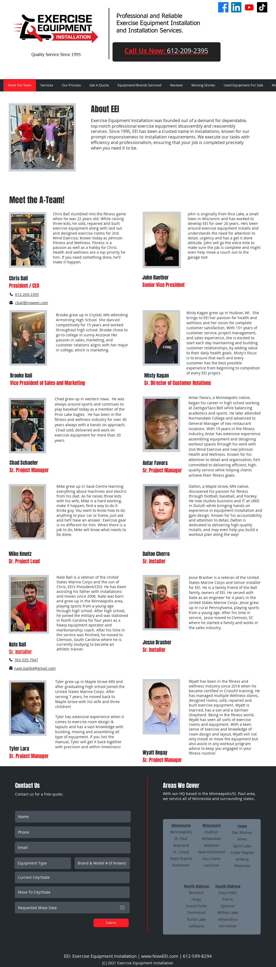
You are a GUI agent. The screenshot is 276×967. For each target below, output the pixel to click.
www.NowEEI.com (159, 956)
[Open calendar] (122, 907)
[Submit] (111, 923)
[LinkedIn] (236, 7)
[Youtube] (249, 7)
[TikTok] (262, 7)
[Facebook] (223, 7)
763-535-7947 (26, 659)
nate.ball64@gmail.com (35, 668)
